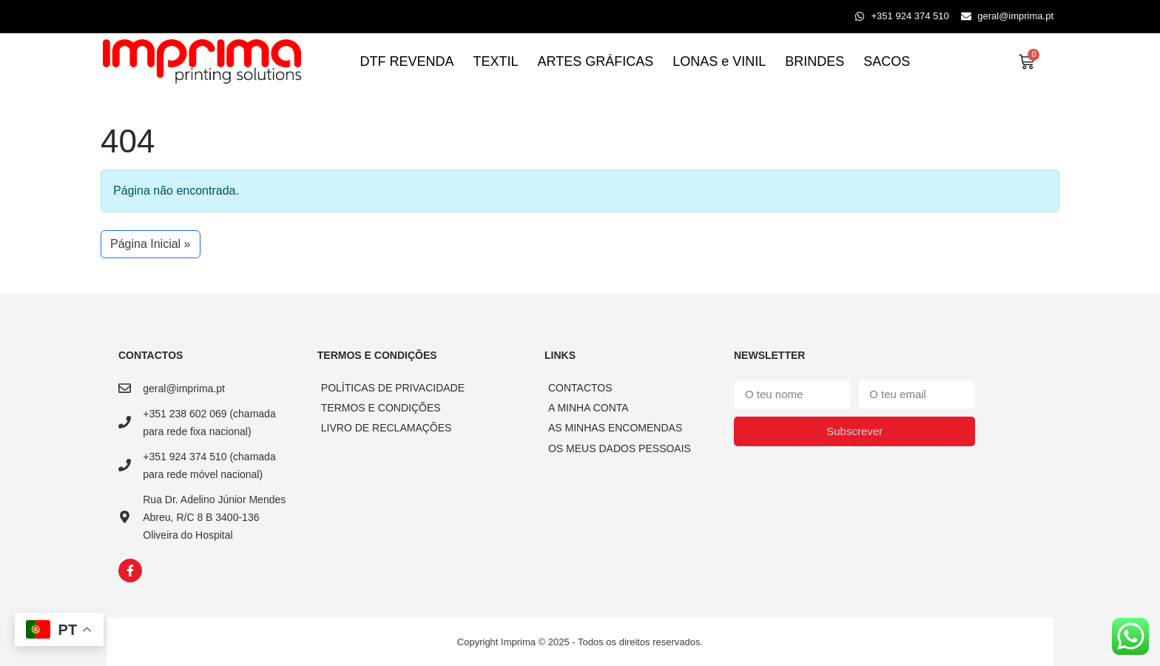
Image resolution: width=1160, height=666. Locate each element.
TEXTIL (496, 61)
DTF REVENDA (407, 61)
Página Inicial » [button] (150, 244)
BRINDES (814, 61)
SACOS (886, 61)
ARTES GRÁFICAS (596, 61)
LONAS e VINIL (719, 61)
